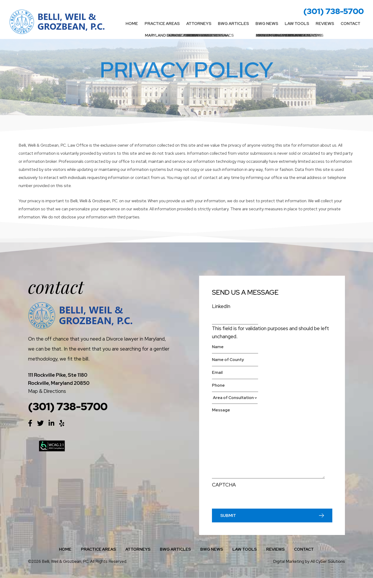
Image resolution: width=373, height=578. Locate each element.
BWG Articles (233, 23)
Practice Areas (162, 23)
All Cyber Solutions (327, 561)
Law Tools (297, 23)
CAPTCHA (224, 485)
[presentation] (248, 499)
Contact (350, 23)
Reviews (325, 23)
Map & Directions (47, 391)
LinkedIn (221, 306)
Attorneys (198, 23)
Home (132, 23)
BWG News (266, 23)
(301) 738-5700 (333, 11)
